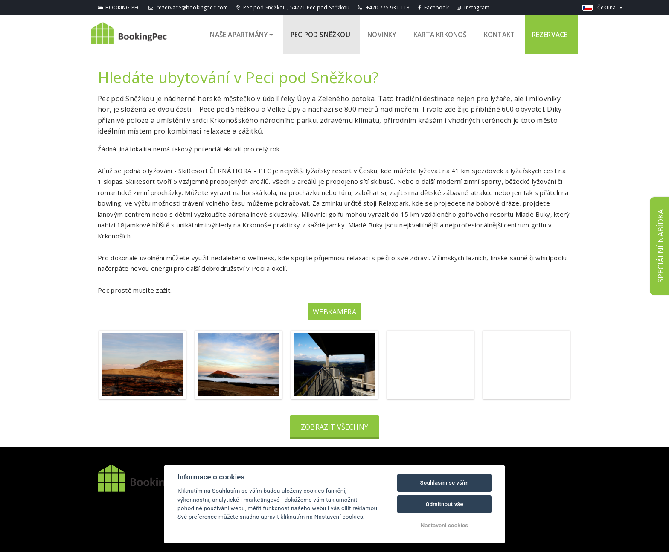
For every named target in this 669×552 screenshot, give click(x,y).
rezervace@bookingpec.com (188, 7)
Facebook (433, 7)
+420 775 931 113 (384, 7)
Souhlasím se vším (444, 482)
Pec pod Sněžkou (329, 33)
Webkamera (334, 309)
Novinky (388, 33)
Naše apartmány (251, 33)
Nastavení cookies (444, 525)
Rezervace (552, 33)
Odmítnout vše (444, 504)
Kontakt (504, 33)
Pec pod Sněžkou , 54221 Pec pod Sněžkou (292, 7)
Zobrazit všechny (334, 424)
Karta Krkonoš (445, 33)
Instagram (473, 7)
